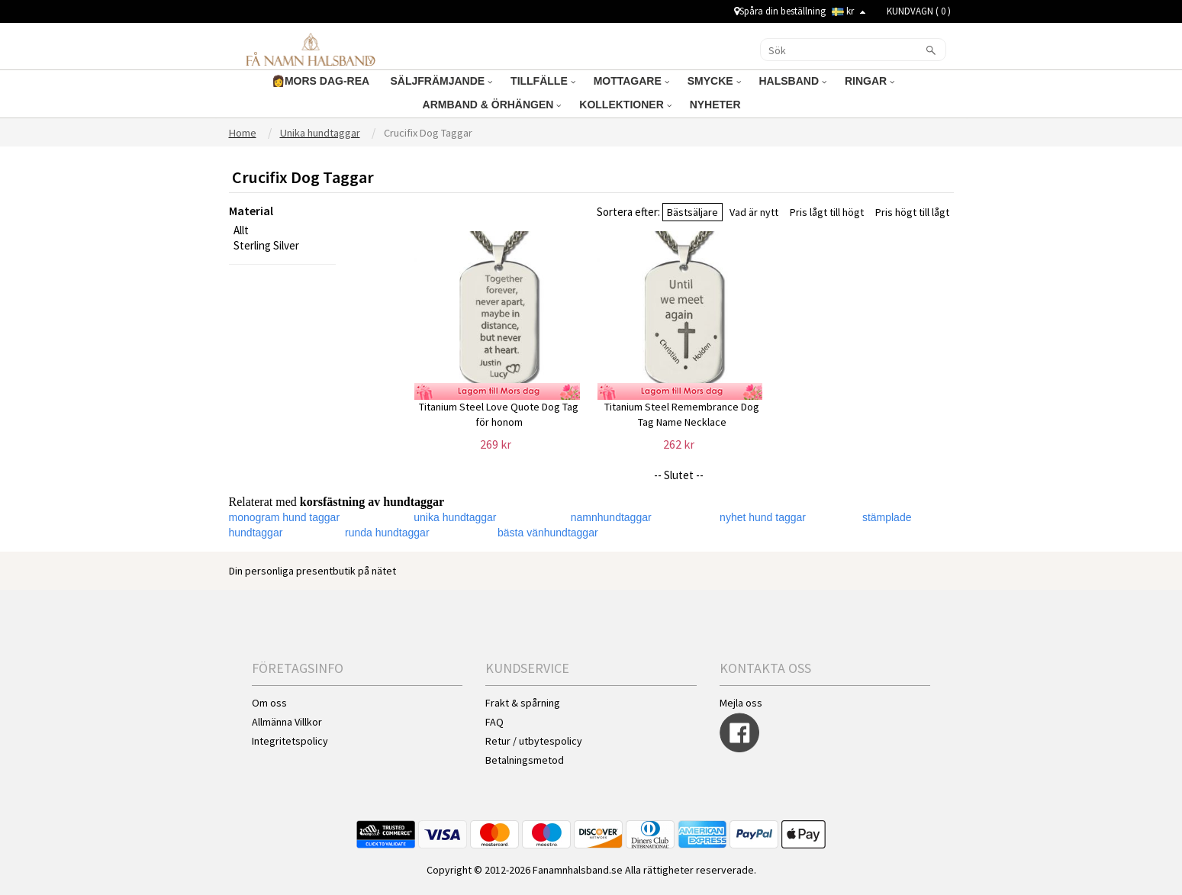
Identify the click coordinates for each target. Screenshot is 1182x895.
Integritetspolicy (290, 741)
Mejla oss (741, 703)
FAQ (494, 722)
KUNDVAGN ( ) (919, 11)
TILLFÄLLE (542, 81)
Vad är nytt (753, 212)
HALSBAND (792, 81)
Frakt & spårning (522, 703)
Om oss (269, 703)
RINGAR (869, 81)
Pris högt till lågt (912, 212)
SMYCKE (714, 81)
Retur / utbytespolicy (533, 741)
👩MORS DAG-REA (322, 81)
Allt (241, 230)
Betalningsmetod (524, 760)
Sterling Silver (266, 245)
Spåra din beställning (780, 11)
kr (848, 11)
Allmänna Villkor (287, 722)
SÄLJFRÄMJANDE (442, 81)
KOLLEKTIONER (625, 104)
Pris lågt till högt (827, 212)
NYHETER (717, 104)
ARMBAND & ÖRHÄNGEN (492, 104)
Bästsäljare (692, 212)
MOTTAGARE (631, 81)
